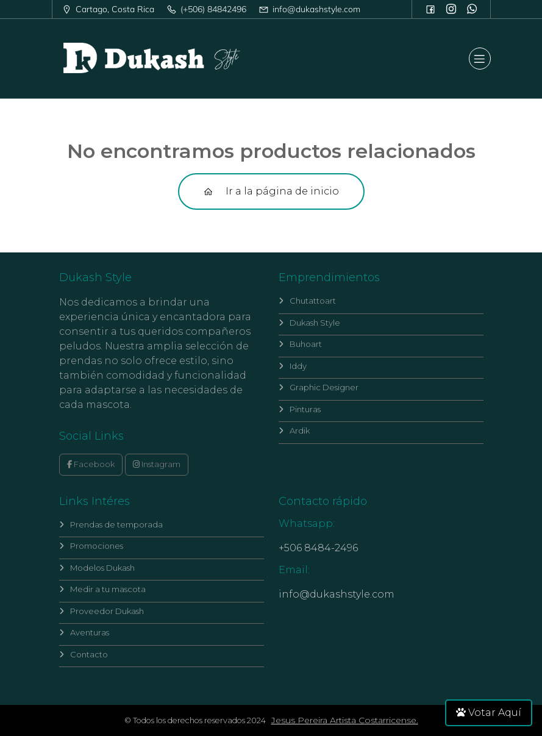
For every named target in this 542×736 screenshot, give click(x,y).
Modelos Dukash (97, 568)
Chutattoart (307, 300)
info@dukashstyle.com (336, 594)
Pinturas (300, 409)
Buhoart (300, 344)
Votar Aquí (488, 712)
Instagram (156, 464)
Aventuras (84, 632)
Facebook (91, 464)
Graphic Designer (318, 387)
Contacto (83, 654)
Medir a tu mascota (102, 589)
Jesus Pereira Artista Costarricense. (344, 720)
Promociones (91, 546)
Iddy (293, 366)
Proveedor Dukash (101, 611)
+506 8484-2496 (318, 548)
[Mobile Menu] (480, 59)
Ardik (294, 430)
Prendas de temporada (111, 524)
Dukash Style (309, 322)
